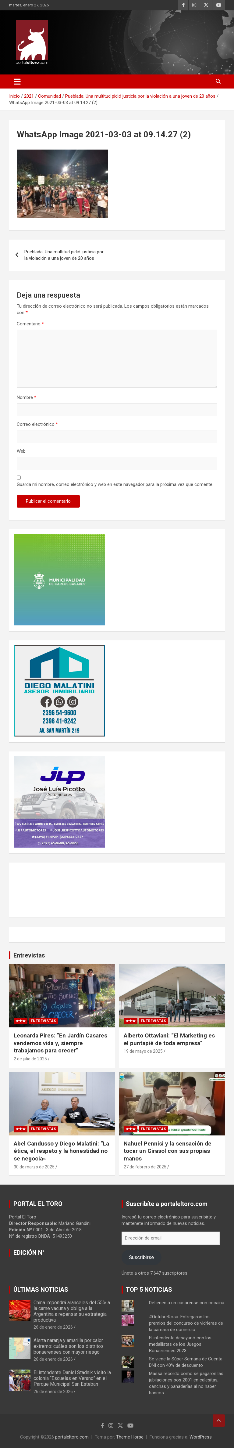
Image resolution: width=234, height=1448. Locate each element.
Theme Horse (130, 1437)
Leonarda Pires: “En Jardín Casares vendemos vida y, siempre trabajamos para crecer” (60, 1043)
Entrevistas (29, 955)
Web (21, 451)
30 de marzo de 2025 (34, 1166)
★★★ (21, 1021)
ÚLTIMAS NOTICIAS (40, 1289)
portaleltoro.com (72, 1437)
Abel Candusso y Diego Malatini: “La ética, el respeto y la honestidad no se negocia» (61, 1151)
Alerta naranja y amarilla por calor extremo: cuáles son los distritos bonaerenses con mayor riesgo (69, 1346)
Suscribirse (141, 1257)
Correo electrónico (37, 424)
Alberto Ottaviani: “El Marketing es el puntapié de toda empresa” (169, 1039)
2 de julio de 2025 (30, 1058)
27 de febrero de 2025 (145, 1166)
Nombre (26, 397)
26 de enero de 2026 (53, 1327)
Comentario (30, 324)
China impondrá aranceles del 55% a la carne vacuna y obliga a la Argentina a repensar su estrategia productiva (72, 1311)
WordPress (201, 1437)
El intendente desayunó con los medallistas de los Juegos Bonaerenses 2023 (180, 1344)
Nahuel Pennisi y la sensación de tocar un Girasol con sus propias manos (167, 1151)
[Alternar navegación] (17, 81)
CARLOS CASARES (117, 890)
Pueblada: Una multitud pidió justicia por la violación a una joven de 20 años (64, 255)
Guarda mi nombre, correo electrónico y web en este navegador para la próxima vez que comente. (115, 484)
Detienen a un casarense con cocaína (186, 1302)
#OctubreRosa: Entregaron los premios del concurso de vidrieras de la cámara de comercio (186, 1323)
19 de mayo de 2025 (143, 1051)
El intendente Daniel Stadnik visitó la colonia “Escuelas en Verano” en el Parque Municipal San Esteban (72, 1378)
